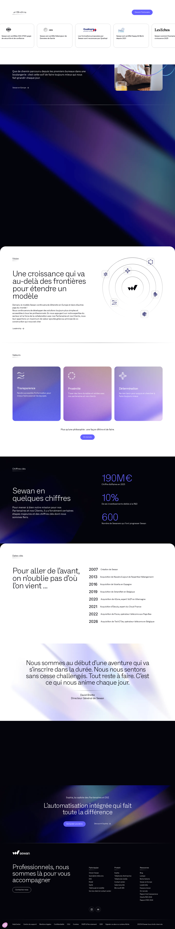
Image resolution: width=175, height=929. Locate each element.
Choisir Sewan (94, 873)
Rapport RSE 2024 (146, 900)
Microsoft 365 (119, 888)
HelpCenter (16, 924)
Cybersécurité (119, 885)
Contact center (119, 882)
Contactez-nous (21, 890)
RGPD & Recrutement (89, 924)
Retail (91, 882)
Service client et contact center (100, 891)
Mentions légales (45, 924)
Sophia (116, 873)
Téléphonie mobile (120, 879)
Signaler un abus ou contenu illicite (117, 924)
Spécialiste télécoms (96, 876)
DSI (90, 879)
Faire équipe (94, 868)
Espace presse (145, 888)
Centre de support (30, 924)
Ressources (144, 868)
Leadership (144, 885)
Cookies (76, 924)
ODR (101, 924)
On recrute (144, 891)
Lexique (142, 876)
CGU (68, 924)
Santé (91, 885)
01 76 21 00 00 (163, 4)
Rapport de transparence (149, 894)
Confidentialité (59, 924)
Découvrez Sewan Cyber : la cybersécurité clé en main (29, 4)
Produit (117, 868)
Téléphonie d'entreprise (122, 876)
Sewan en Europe (21, 87)
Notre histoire (145, 879)
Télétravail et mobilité (96, 888)
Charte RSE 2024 (146, 897)
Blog (141, 873)
